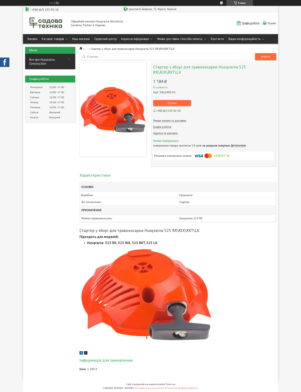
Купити (172, 103)
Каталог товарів (53, 38)
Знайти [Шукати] (265, 56)
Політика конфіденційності (182, 387)
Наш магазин (81, 38)
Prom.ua (170, 384)
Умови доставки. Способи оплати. (180, 38)
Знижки (32, 38)
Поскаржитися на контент (149, 387)
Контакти (217, 38)
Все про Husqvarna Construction (42, 62)
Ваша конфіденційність (244, 38)
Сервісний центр (105, 38)
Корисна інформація (135, 38)
